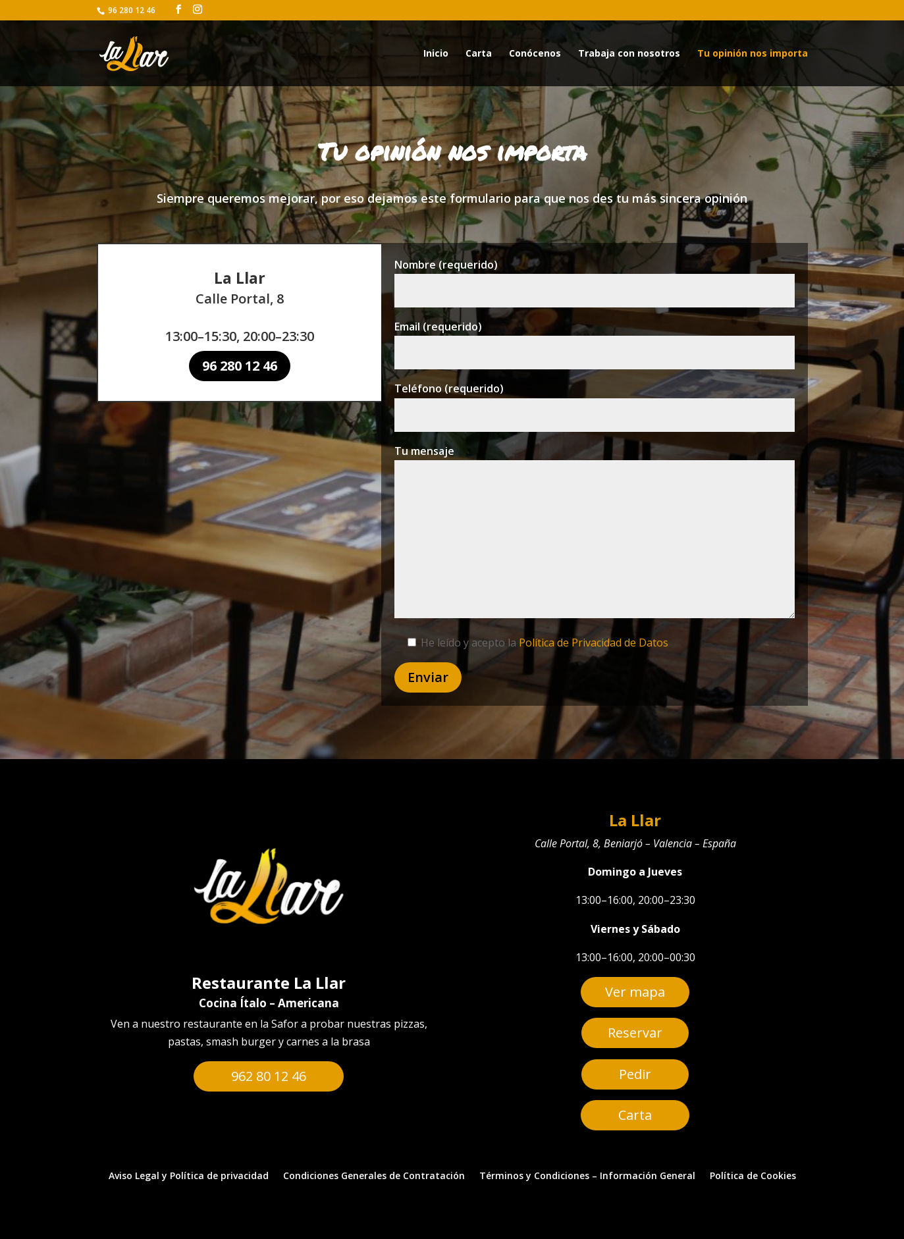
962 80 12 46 (268, 1076)
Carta (478, 54)
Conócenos (535, 54)
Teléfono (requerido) (594, 408)
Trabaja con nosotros (629, 54)
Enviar (443, 658)
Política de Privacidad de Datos (593, 626)
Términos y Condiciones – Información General (587, 1176)
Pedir (635, 1074)
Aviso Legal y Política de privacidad (189, 1176)
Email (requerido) (594, 352)
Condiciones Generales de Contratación (374, 1176)
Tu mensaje (594, 527)
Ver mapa (635, 992)
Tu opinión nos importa (752, 54)
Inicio (435, 54)
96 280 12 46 (239, 366)
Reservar (635, 1032)
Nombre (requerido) (594, 296)
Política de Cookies (753, 1176)
